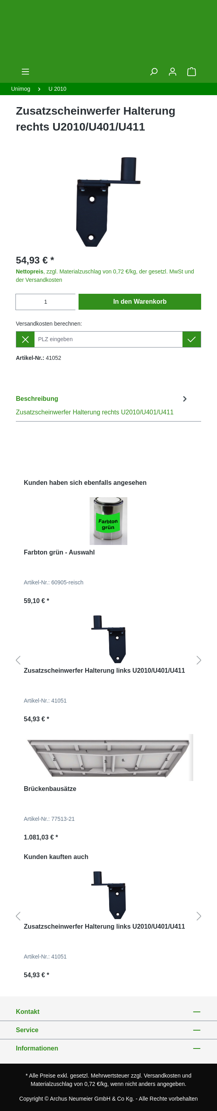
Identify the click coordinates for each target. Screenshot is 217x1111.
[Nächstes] (199, 661)
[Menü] (25, 72)
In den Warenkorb (140, 301)
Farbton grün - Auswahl (59, 552)
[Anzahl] (45, 302)
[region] (108, 202)
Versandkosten (162, 1075)
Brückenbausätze (50, 788)
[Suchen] (153, 72)
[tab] (102, 405)
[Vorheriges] (18, 661)
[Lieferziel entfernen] (25, 339)
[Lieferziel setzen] (191, 339)
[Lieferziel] (108, 339)
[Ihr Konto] (172, 72)
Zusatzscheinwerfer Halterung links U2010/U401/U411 (104, 670)
